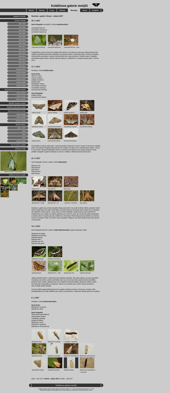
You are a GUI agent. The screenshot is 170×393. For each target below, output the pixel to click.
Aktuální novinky (19, 16)
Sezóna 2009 (20, 72)
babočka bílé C (36, 239)
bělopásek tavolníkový (38, 235)
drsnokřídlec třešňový (38, 88)
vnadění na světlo (69, 148)
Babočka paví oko (53, 282)
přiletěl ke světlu (39, 212)
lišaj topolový (35, 167)
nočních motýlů (47, 162)
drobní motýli (20, 99)
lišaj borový (35, 169)
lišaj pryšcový (35, 171)
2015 (23, 131)
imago (42, 203)
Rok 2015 (22, 53)
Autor (85, 10)
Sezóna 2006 (20, 82)
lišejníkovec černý (37, 322)
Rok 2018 (22, 43)
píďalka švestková (37, 80)
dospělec (64, 218)
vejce (77, 47)
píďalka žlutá (35, 82)
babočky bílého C (42, 278)
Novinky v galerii (38, 16)
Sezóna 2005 (20, 86)
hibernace (78, 291)
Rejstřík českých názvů (17, 103)
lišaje (86, 210)
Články (42, 10)
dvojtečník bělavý (37, 320)
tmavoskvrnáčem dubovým (65, 146)
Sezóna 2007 (20, 79)
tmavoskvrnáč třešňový (39, 90)
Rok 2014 (22, 56)
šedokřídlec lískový (37, 84)
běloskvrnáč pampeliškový (40, 314)
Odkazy (62, 10)
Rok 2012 (22, 63)
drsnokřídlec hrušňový (38, 86)
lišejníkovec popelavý (38, 324)
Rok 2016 (22, 50)
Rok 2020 (22, 37)
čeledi (46, 70)
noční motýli (21, 96)
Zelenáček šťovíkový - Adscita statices (13, 171)
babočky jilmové (51, 289)
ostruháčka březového (44, 54)
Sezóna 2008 (20, 76)
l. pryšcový (67, 203)
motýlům (97, 146)
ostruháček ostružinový (39, 30)
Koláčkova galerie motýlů (69, 5)
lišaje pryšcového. (65, 208)
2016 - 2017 (21, 128)
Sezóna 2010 (20, 69)
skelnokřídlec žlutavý (38, 316)
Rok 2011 (22, 66)
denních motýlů (47, 230)
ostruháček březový (38, 28)
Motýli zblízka (20, 125)
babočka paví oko (37, 241)
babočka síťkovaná (37, 243)
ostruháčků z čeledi (55, 24)
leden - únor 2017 (37, 379)
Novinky (74, 10)
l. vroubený (67, 342)
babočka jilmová (36, 237)
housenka (74, 203)
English (95, 10)
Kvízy (52, 10)
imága (44, 289)
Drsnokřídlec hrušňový (39, 146)
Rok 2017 (22, 46)
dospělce (55, 208)
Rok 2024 (22, 24)
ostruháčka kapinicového (39, 58)
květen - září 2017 (66, 379)
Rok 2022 (22, 30)
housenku (37, 220)
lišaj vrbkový (35, 173)
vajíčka (33, 54)
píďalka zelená (36, 95)
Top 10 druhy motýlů (18, 145)
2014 (23, 134)
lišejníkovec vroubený (38, 307)
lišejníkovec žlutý (37, 309)
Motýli (31, 10)
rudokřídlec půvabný (38, 318)
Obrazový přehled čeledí (16, 111)
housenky (76, 210)
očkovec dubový (36, 78)
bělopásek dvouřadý (38, 233)
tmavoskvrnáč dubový (38, 97)
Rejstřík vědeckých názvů (16, 107)
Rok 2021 (22, 33)
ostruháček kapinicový (38, 32)
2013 (23, 138)
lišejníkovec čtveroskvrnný (40, 326)
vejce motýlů (20, 141)
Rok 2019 (22, 40)
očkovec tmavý (36, 76)
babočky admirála (66, 278)
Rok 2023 (22, 27)
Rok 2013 (22, 59)
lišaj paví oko (35, 165)
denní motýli (21, 93)
